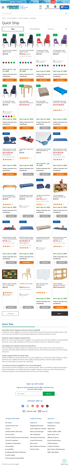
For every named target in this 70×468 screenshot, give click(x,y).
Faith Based (51, 425)
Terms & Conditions (11, 440)
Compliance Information (13, 443)
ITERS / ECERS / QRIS (54, 431)
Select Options (9, 80)
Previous (10, 313)
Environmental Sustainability (14, 458)
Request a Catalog (53, 422)
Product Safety (10, 455)
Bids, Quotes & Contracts (38, 446)
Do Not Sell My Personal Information (17, 437)
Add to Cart (45, 128)
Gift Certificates (35, 434)
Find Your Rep (34, 449)
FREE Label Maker (53, 452)
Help (40, 7)
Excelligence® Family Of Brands (15, 452)
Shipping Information (36, 425)
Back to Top (64, 462)
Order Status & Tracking (38, 428)
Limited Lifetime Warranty (13, 431)
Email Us (44, 411)
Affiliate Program (53, 437)
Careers (7, 428)
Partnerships (9, 446)
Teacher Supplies (23, 18)
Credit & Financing (36, 440)
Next (60, 313)
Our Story (8, 422)
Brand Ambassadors (54, 440)
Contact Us (33, 422)
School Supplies (12, 18)
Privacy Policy (9, 434)
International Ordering (37, 437)
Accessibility (9, 449)
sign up (48, 394)
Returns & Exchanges (37, 431)
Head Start (51, 428)
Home (3, 18)
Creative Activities (53, 446)
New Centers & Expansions (56, 449)
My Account (33, 443)
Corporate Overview (11, 425)
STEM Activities (52, 443)
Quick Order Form (53, 434)
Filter (13, 29)
